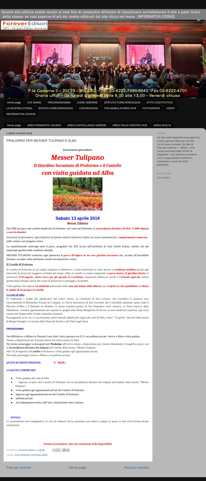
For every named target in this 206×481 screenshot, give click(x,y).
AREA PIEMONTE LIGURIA (44, 125)
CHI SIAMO (34, 102)
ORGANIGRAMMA (59, 102)
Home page (14, 102)
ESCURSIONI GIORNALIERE (31, 455)
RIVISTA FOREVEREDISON (55, 108)
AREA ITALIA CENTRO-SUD (130, 125)
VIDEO (170, 108)
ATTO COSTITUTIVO (160, 102)
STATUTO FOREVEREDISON (122, 102)
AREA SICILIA (162, 125)
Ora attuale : (164, 177)
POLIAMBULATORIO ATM (120, 108)
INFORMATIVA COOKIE (21, 113)
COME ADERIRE (87, 102)
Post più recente (18, 467)
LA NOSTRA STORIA (19, 108)
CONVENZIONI (88, 108)
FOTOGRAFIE (151, 108)
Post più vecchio (136, 467)
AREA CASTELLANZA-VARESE (86, 125)
